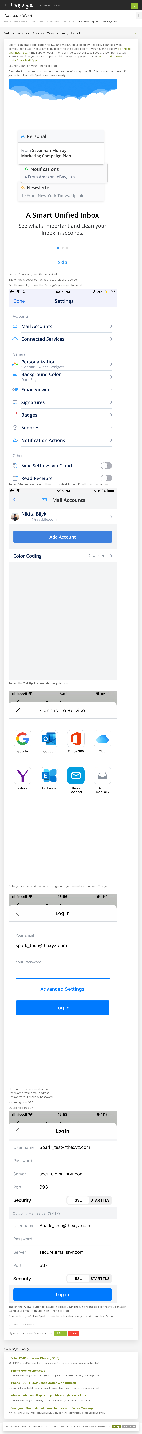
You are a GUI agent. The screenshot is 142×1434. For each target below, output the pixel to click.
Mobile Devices (53, 22)
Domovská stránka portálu (15, 22)
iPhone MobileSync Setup (27, 1370)
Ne (73, 1333)
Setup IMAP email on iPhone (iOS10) (34, 1358)
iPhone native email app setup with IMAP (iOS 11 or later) (48, 1395)
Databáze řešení (37, 22)
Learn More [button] (129, 1426)
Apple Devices (68, 22)
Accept (117, 1426)
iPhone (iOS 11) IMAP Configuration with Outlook (42, 1383)
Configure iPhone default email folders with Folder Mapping (51, 1408)
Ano (61, 1333)
